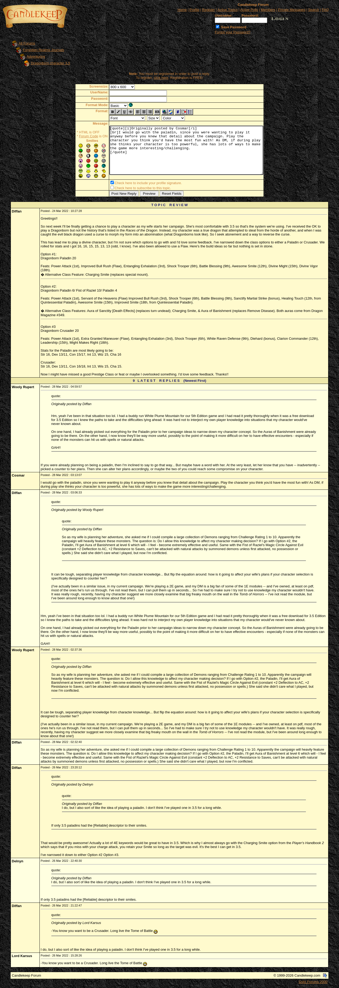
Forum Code (79, 136)
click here (161, 78)
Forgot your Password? (232, 32)
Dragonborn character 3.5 (50, 63)
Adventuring (36, 56)
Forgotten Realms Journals (43, 50)
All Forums (27, 43)
